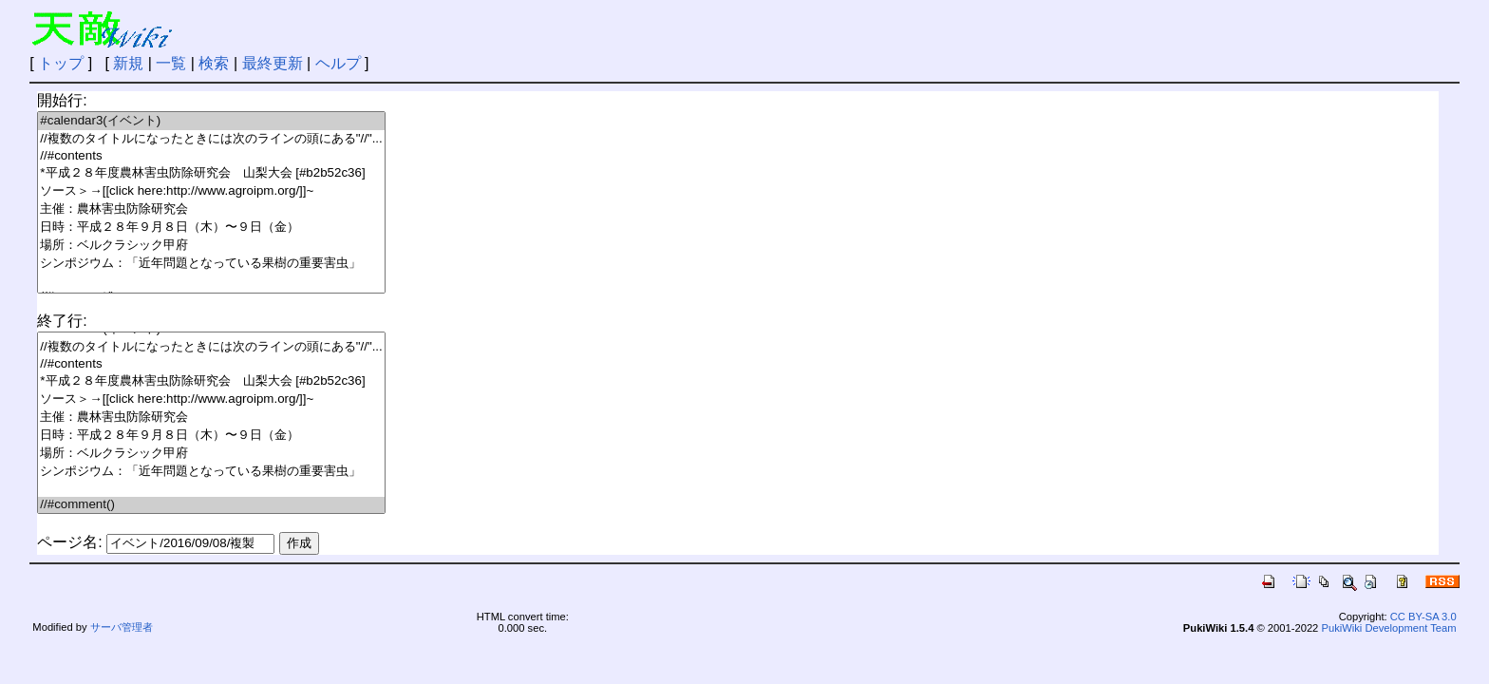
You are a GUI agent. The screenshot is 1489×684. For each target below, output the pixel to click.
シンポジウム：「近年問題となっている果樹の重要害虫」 (211, 264)
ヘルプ (338, 63)
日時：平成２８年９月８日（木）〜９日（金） (211, 227)
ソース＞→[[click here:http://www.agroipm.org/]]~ (211, 191)
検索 (213, 63)
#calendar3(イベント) (211, 121)
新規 (128, 63)
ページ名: (69, 542)
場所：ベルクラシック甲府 (211, 246)
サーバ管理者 (121, 627)
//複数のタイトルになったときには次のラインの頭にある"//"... (211, 139)
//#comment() (211, 505)
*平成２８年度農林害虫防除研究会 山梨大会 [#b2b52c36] (211, 173)
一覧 (171, 63)
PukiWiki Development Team (1388, 628)
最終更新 (272, 63)
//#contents (211, 156)
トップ (61, 63)
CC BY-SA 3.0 (1423, 616)
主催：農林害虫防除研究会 (211, 209)
